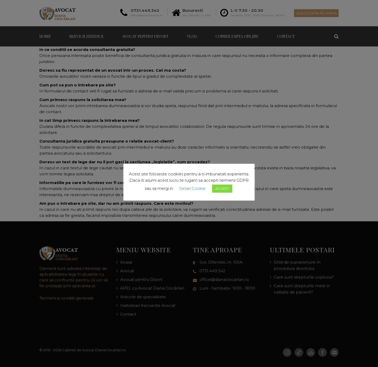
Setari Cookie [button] (192, 188)
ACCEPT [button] (222, 188)
